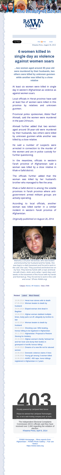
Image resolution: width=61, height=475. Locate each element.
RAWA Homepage (26, 439)
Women (28, 286)
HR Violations (35, 286)
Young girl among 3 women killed (38, 356)
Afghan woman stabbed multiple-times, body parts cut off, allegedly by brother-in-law (34, 317)
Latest (24, 295)
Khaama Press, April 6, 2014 (35, 431)
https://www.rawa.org (35, 446)
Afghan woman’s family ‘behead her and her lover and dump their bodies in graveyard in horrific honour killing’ (34, 342)
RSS (39, 41)
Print (44, 41)
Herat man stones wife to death (37, 300)
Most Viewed (34, 295)
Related (17, 295)
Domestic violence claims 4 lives (38, 353)
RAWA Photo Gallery (36, 442)
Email (50, 41)
